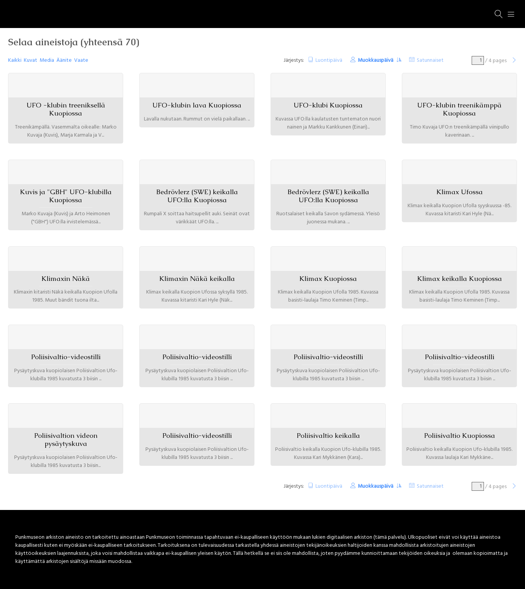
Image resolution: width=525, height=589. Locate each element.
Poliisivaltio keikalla (328, 435)
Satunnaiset (430, 60)
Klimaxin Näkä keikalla (197, 278)
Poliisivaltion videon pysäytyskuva (65, 439)
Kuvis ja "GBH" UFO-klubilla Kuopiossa (66, 196)
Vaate (81, 60)
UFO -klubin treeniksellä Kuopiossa (65, 109)
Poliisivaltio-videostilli (66, 357)
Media (47, 60)
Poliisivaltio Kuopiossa (459, 435)
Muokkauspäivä (376, 60)
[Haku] (499, 14)
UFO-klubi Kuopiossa (328, 105)
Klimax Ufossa (459, 192)
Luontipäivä (328, 60)
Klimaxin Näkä (65, 278)
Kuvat (30, 60)
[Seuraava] (514, 60)
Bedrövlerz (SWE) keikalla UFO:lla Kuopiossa (197, 196)
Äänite (64, 60)
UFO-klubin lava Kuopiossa (196, 105)
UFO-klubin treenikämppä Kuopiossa (459, 109)
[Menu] (511, 14)
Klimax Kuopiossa (328, 278)
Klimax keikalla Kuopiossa (459, 278)
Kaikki (14, 60)
